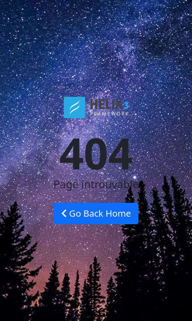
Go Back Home (96, 213)
